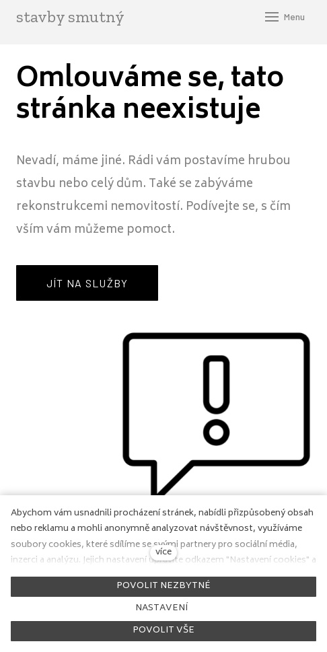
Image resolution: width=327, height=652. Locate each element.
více (163, 552)
